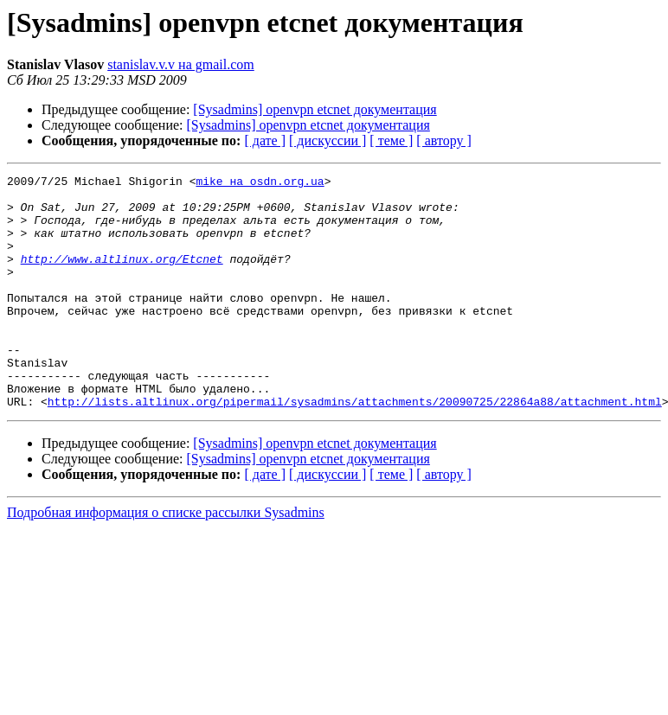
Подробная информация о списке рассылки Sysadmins (165, 559)
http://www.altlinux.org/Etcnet (122, 276)
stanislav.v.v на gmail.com (180, 64)
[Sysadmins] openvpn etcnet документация (314, 109)
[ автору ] (443, 140)
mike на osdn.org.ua (260, 183)
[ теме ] (391, 140)
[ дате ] (265, 140)
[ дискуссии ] (327, 140)
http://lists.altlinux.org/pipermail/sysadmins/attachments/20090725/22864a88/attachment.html (355, 448)
